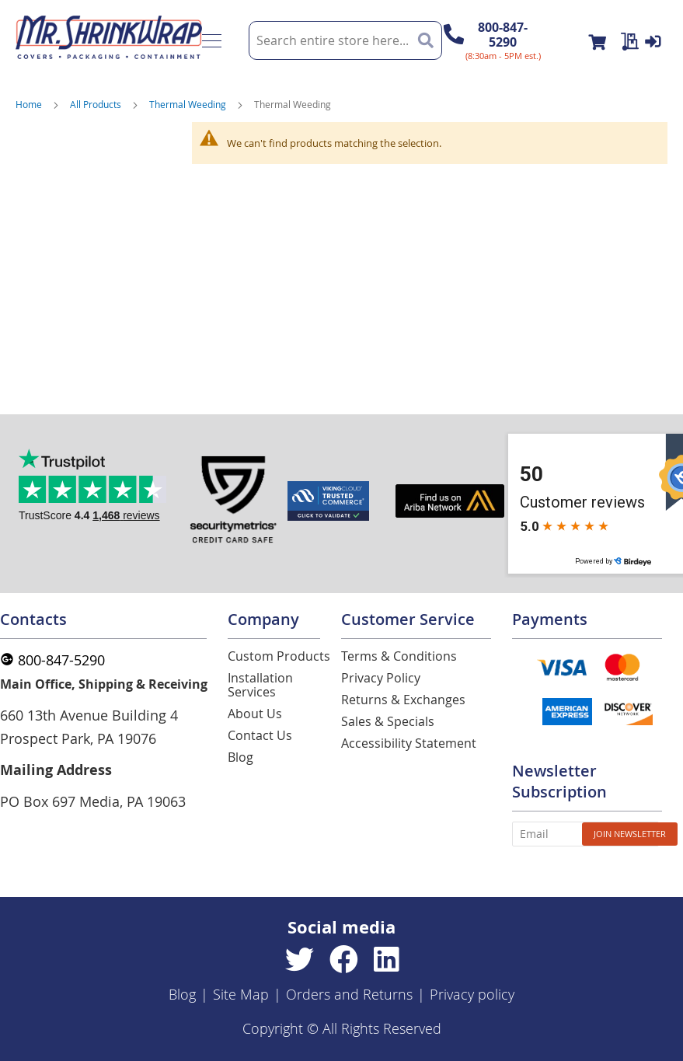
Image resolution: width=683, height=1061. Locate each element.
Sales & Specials (387, 721)
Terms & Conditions (399, 656)
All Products (95, 104)
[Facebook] (344, 960)
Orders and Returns (349, 994)
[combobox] (345, 40)
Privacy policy (472, 994)
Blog (240, 757)
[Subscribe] (630, 834)
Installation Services (260, 684)
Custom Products (279, 656)
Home (29, 104)
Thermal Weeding (187, 104)
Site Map (241, 994)
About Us (255, 713)
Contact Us (260, 735)
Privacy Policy (380, 677)
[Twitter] (299, 960)
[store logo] (109, 40)
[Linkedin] (386, 960)
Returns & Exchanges (403, 699)
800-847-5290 (503, 35)
